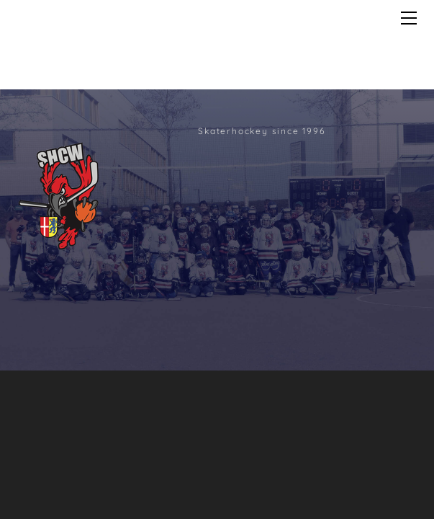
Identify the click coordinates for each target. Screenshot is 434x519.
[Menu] (409, 18)
